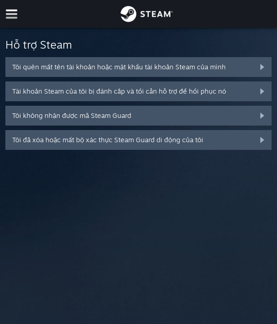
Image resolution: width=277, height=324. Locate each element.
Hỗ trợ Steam (38, 44)
